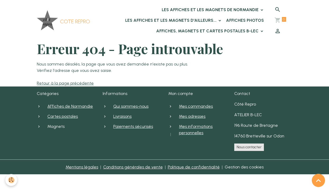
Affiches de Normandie (70, 106)
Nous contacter (249, 147)
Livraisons (122, 116)
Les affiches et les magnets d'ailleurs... (171, 20)
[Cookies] (11, 180)
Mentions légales (82, 167)
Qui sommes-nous (130, 106)
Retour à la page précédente (65, 83)
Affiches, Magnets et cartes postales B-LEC (208, 30)
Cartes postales (62, 116)
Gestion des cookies (244, 167)
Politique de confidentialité (194, 167)
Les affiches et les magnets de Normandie (211, 9)
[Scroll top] (318, 180)
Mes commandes (196, 106)
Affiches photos (245, 20)
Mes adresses (192, 116)
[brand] (53, 20)
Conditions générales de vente (133, 167)
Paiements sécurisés (133, 126)
